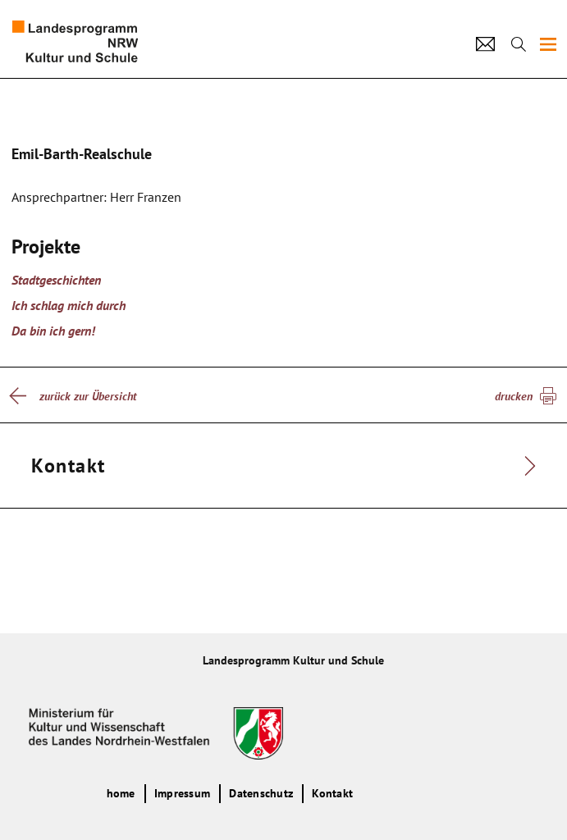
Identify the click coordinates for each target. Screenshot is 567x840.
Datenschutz (261, 793)
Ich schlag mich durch (68, 305)
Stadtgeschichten (56, 280)
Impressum (182, 793)
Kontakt (332, 793)
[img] (548, 44)
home (121, 793)
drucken (514, 396)
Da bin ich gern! (53, 330)
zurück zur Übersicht (87, 396)
